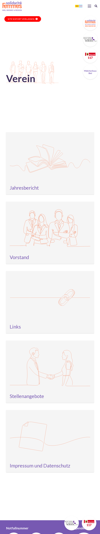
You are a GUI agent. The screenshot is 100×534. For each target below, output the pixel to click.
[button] (89, 6)
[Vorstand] (50, 233)
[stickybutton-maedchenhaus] (90, 72)
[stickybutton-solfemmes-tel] (90, 23)
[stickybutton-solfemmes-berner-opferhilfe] (90, 39)
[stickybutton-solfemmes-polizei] (90, 55)
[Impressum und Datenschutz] (50, 441)
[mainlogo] (12, 6)
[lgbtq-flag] (78, 6)
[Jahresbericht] (50, 163)
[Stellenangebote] (50, 372)
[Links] (50, 302)
